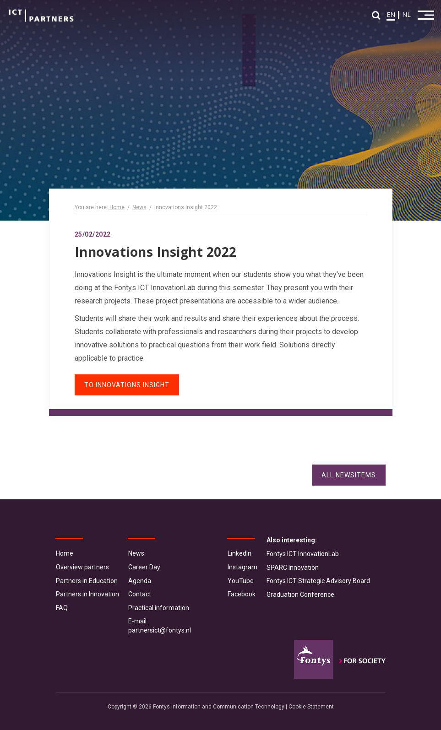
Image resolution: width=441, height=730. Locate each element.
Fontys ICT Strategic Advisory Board (318, 580)
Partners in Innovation (87, 594)
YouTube (241, 580)
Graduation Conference (300, 594)
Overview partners (82, 567)
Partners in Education (87, 580)
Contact (139, 594)
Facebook (242, 594)
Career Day (144, 567)
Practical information (158, 607)
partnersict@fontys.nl (159, 630)
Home (117, 207)
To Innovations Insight (126, 385)
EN (391, 14)
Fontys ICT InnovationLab (303, 553)
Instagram (242, 567)
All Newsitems (348, 475)
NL (406, 14)
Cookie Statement (311, 706)
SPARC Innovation (293, 567)
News (139, 207)
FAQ (62, 607)
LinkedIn (239, 553)
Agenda (139, 580)
